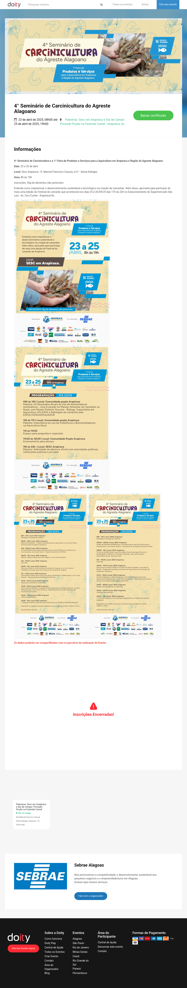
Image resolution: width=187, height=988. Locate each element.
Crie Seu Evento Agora (23, 948)
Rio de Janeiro (81, 947)
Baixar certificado (153, 115)
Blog (47, 973)
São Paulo (78, 943)
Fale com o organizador (90, 896)
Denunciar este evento (110, 946)
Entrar (145, 4)
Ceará (76, 956)
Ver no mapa (23, 813)
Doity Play (50, 943)
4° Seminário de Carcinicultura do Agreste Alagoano (62, 108)
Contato (49, 960)
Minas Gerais (80, 951)
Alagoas (77, 938)
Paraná (77, 968)
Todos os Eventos (55, 951)
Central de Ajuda (54, 947)
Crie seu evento (168, 4)
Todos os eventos (122, 4)
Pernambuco (80, 973)
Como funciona (53, 938)
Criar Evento (51, 956)
